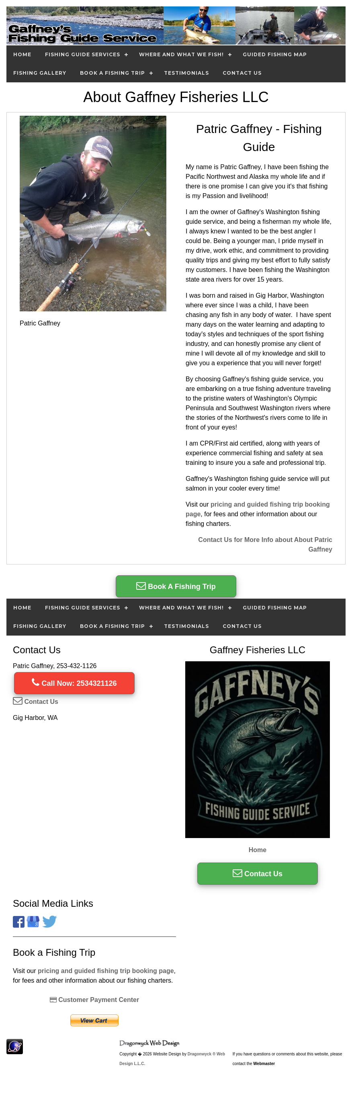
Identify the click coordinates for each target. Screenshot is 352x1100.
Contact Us (242, 73)
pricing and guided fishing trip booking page (106, 970)
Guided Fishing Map (275, 54)
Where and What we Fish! (181, 54)
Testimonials (186, 73)
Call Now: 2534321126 (74, 683)
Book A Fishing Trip (112, 73)
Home (22, 54)
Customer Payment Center (94, 999)
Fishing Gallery (39, 73)
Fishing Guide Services (82, 54)
